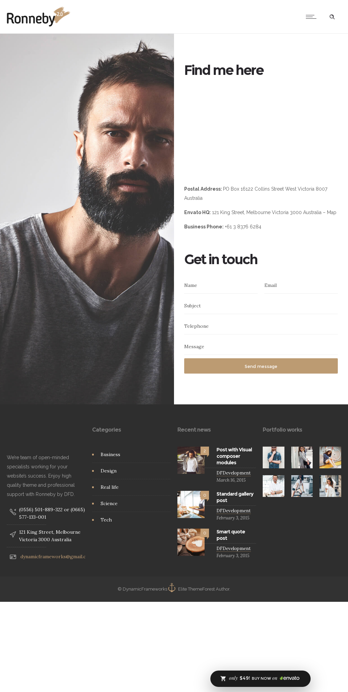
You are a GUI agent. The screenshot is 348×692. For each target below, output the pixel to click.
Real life (110, 487)
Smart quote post (230, 535)
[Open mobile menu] (312, 16)
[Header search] (332, 17)
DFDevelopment (233, 473)
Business (110, 454)
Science (109, 503)
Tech (106, 520)
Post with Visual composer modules (234, 456)
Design (109, 471)
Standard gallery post (234, 497)
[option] (273, 457)
